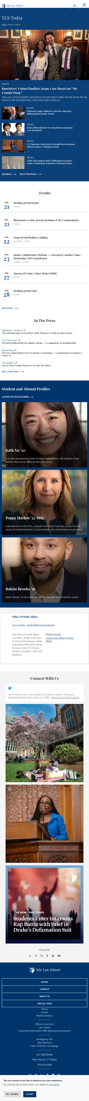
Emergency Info (44, 1039)
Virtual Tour (44, 1003)
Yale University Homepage (44, 1046)
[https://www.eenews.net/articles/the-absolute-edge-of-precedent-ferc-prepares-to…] (44, 332)
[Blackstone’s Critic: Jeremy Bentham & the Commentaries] (44, 224)
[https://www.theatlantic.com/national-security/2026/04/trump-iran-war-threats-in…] (44, 364)
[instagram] (36, 956)
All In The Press (28, 174)
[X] (30, 956)
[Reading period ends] (44, 294)
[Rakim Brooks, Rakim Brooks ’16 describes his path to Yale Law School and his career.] (44, 570)
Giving (44, 982)
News (45, 1009)
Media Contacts (44, 1015)
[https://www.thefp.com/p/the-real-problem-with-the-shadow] (44, 342)
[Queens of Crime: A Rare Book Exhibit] (44, 277)
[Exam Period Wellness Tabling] (44, 241)
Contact (44, 989)
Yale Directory (44, 1042)
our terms (54, 1084)
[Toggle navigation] (84, 5)
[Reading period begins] (44, 206)
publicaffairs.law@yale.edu (41, 625)
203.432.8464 (18, 625)
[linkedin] (42, 956)
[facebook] (47, 956)
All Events (7, 308)
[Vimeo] (53, 956)
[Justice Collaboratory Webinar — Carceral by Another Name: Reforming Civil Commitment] (44, 260)
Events (44, 1012)
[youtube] (59, 956)
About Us (44, 996)
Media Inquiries (53, 634)
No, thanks (12, 1094)
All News (7, 174)
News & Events (14, 25)
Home (4, 25)
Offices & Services (44, 1024)
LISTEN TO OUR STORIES (15, 397)
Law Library (45, 1027)
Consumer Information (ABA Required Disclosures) (44, 1031)
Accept (30, 1094)
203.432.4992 (44, 1064)
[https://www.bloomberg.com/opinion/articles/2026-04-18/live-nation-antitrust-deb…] (44, 353)
